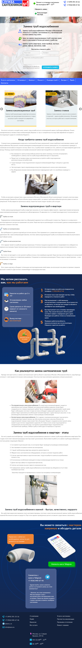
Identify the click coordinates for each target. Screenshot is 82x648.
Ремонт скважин (63, 625)
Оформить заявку (41, 9)
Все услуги (33, 625)
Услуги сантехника (8, 80)
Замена (31, 80)
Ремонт (40, 80)
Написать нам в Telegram (61, 564)
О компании (34, 616)
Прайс (72, 80)
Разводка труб (52, 80)
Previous (1, 108)
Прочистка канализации (65, 619)
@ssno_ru (8, 624)
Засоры (63, 80)
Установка (21, 80)
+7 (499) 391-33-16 (73, 2)
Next (79, 108)
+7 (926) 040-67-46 (73, 5)
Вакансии (33, 622)
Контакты (4, 83)
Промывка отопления (64, 622)
